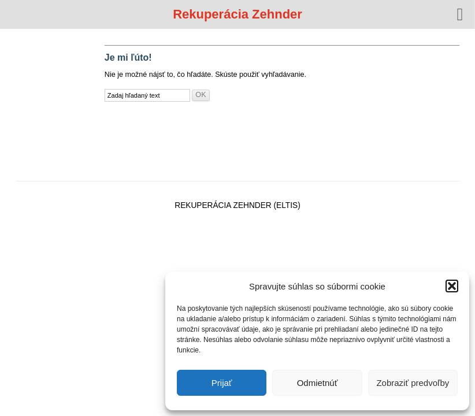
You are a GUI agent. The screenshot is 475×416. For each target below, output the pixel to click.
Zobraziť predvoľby (412, 383)
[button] (452, 286)
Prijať (221, 383)
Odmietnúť (317, 383)
